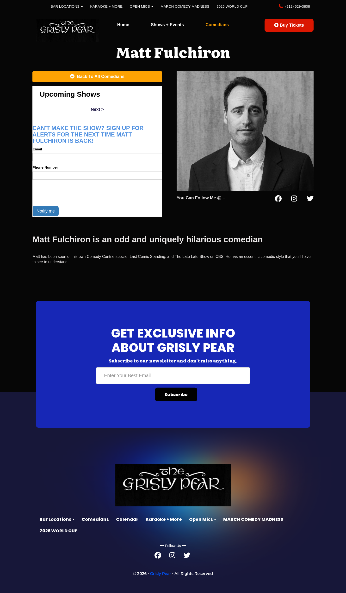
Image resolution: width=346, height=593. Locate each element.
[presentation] (68, 192)
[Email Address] (173, 375)
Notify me (46, 211)
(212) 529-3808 (297, 6)
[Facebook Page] (278, 199)
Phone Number (45, 167)
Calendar (127, 519)
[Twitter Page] (310, 199)
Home (123, 24)
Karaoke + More (106, 6)
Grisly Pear (160, 573)
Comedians (217, 24)
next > (97, 109)
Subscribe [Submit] (176, 394)
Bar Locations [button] (67, 6)
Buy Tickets (289, 25)
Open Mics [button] (141, 6)
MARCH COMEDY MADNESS (185, 6)
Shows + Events (167, 24)
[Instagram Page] (294, 199)
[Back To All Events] (97, 76)
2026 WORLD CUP (231, 6)
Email (37, 149)
